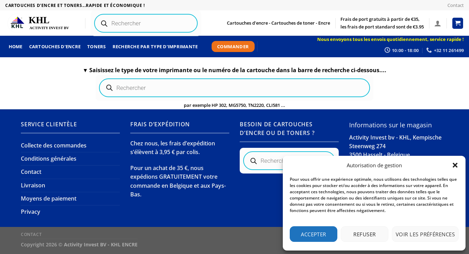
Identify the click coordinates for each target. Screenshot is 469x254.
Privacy (30, 211)
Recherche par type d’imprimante (155, 46)
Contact (455, 5)
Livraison (33, 185)
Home (16, 46)
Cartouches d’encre (55, 46)
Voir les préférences (425, 234)
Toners (96, 46)
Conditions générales (48, 158)
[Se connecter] (437, 23)
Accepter (313, 234)
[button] (455, 165)
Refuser (364, 234)
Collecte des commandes (54, 145)
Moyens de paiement (48, 198)
